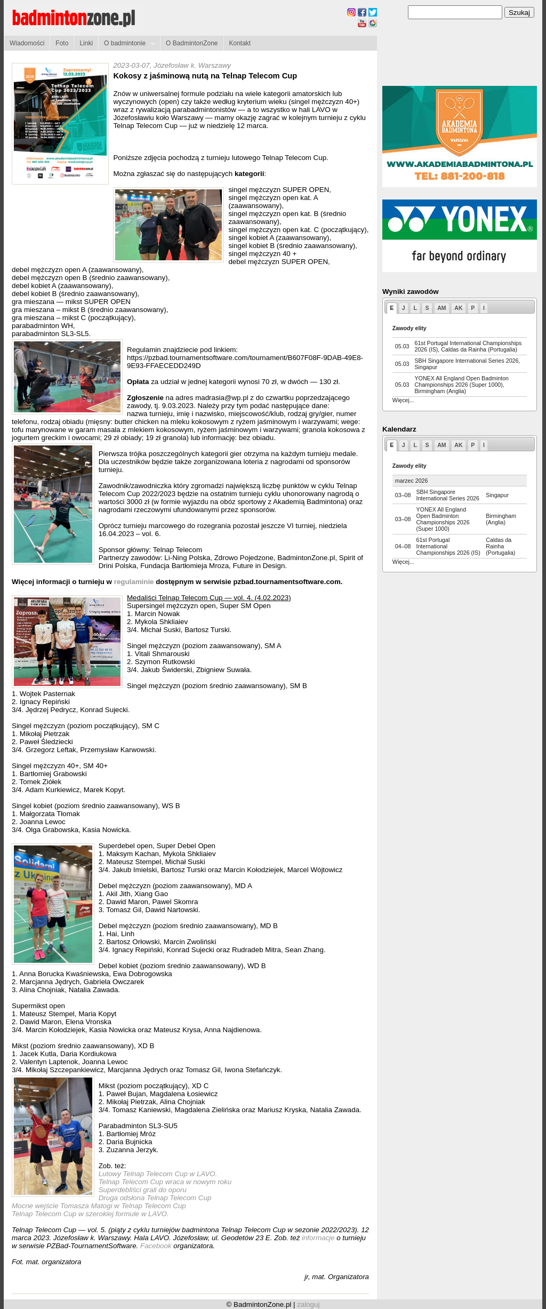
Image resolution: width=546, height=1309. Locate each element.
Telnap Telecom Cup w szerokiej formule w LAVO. (90, 1214)
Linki (86, 43)
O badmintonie (126, 43)
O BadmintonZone (192, 43)
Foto (61, 43)
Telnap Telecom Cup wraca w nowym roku (165, 1182)
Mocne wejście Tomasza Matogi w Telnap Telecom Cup (99, 1206)
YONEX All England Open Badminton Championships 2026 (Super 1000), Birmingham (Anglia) (462, 384)
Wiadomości (27, 43)
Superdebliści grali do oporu (143, 1190)
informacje (318, 1238)
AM (441, 308)
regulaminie (134, 582)
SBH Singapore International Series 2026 (447, 495)
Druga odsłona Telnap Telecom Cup (155, 1198)
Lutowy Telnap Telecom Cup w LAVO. (158, 1174)
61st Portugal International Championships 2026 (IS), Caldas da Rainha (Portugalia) (468, 346)
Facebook (156, 1246)
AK (458, 308)
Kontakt (240, 43)
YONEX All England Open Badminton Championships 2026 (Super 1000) (442, 519)
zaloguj (308, 1304)
